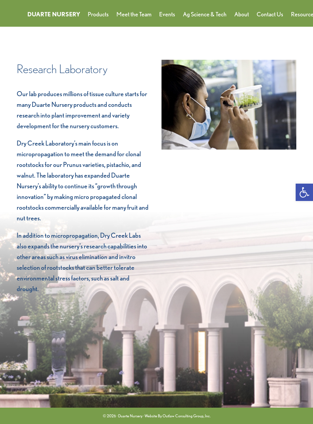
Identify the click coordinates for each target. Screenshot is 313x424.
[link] (304, 192)
